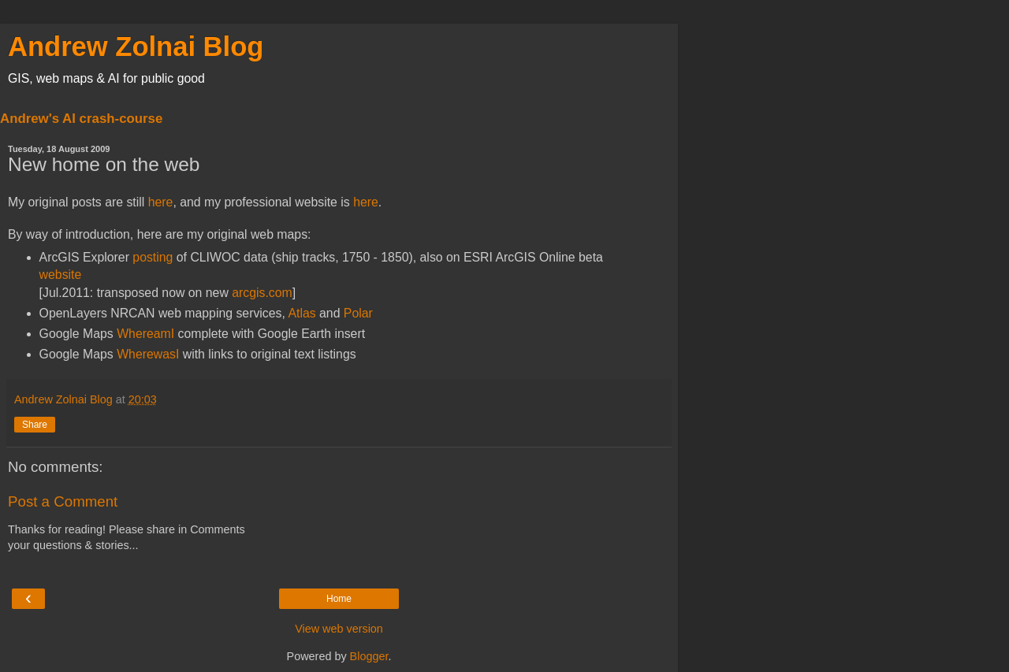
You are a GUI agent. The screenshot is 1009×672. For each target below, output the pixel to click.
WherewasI (148, 354)
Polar (358, 313)
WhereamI (145, 333)
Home (339, 598)
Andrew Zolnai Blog (135, 46)
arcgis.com (262, 292)
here (160, 202)
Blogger (369, 656)
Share (34, 424)
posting (152, 257)
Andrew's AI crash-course (81, 118)
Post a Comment (62, 501)
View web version (339, 628)
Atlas (301, 313)
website (60, 274)
